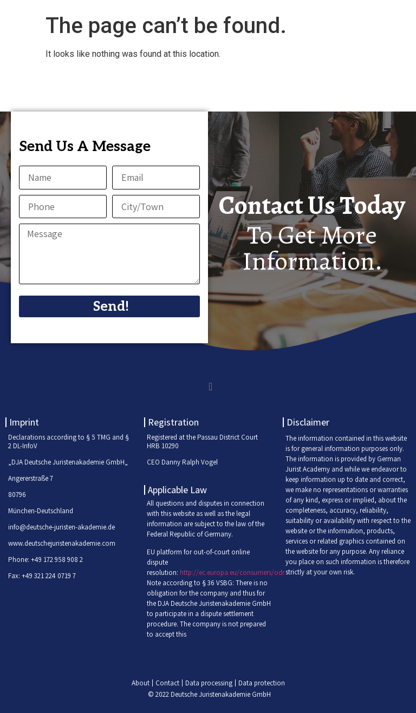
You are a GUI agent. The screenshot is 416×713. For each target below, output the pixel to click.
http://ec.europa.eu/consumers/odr (232, 572)
